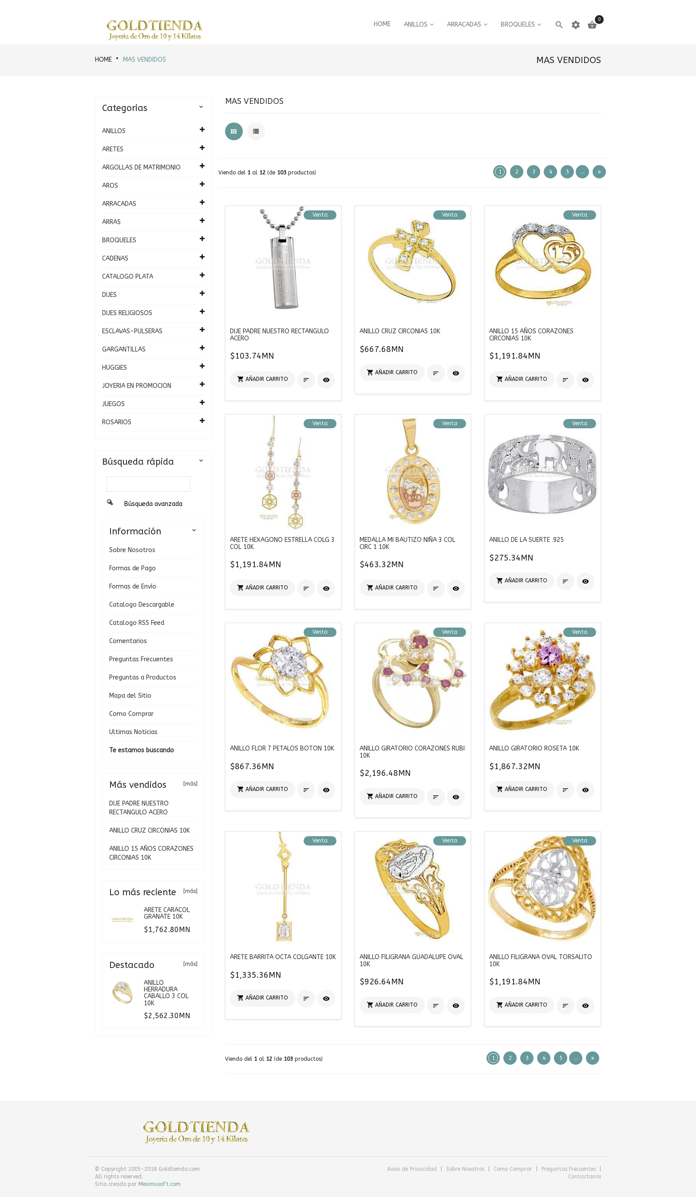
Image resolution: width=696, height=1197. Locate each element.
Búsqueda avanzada (153, 504)
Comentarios (128, 641)
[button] (262, 379)
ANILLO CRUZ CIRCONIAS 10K (149, 830)
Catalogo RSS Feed (136, 623)
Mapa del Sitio (130, 695)
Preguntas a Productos (142, 677)
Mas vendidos (144, 59)
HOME (103, 59)
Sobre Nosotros (132, 550)
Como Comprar (131, 714)
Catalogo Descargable (141, 604)
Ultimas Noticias (133, 732)
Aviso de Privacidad (413, 1169)
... (583, 172)
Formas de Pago (132, 568)
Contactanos (584, 1176)
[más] (190, 784)
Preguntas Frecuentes (141, 659)
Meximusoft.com (159, 1184)
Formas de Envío (132, 586)
